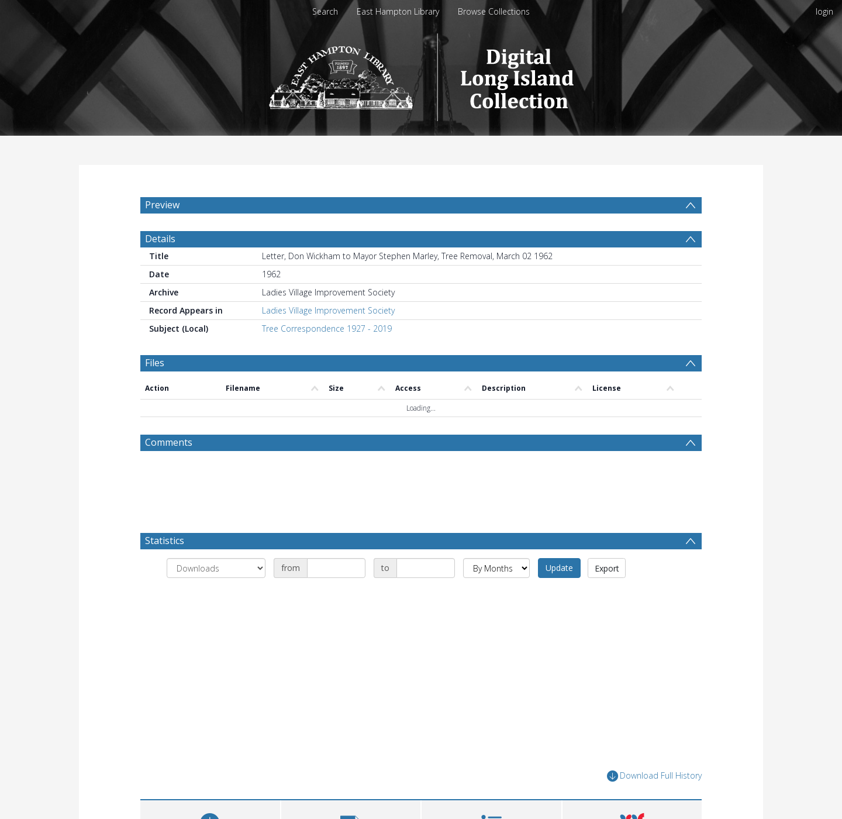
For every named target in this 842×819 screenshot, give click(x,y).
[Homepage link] (421, 74)
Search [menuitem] (325, 11)
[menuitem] (173, 232)
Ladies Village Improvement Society (328, 374)
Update (559, 631)
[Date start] (336, 632)
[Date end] (425, 632)
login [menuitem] (824, 11)
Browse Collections (494, 11)
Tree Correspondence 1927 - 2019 (327, 392)
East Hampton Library (398, 11)
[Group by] (216, 632)
